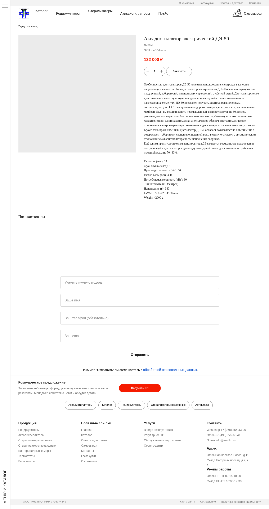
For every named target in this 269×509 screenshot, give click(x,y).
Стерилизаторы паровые (35, 440)
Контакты (87, 451)
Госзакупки (88, 456)
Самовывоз (88, 445)
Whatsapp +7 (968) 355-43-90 (225, 430)
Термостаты (26, 456)
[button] (139, 388)
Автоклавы (203, 405)
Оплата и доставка (93, 440)
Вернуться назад (27, 26)
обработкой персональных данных (170, 370)
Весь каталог (26, 461)
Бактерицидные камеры (34, 451)
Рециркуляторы (131, 405)
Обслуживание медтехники (161, 440)
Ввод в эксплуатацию (157, 430)
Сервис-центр (152, 445)
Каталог (107, 405)
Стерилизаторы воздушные (168, 405)
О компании (89, 461)
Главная (86, 430)
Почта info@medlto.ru (220, 440)
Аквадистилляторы (80, 405)
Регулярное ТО (153, 435)
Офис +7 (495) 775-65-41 (223, 435)
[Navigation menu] (5, 6)
